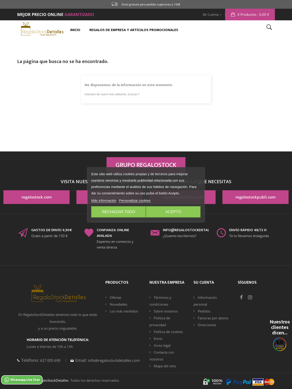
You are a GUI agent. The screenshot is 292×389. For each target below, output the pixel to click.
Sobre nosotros (165, 311)
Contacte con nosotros (161, 355)
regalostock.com (36, 198)
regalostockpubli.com (256, 198)
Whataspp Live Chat (22, 380)
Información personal (205, 301)
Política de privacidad (159, 321)
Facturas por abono (212, 318)
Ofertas (115, 297)
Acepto (174, 212)
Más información (103, 201)
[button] (250, 14)
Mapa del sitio (164, 366)
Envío (157, 338)
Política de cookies (168, 331)
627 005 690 (51, 360)
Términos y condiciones (160, 301)
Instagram (250, 297)
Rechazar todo (118, 212)
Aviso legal (162, 345)
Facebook (241, 297)
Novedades (118, 304)
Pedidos (203, 311)
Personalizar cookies (134, 201)
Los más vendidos (123, 311)
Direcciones (206, 325)
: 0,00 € (253, 14)
